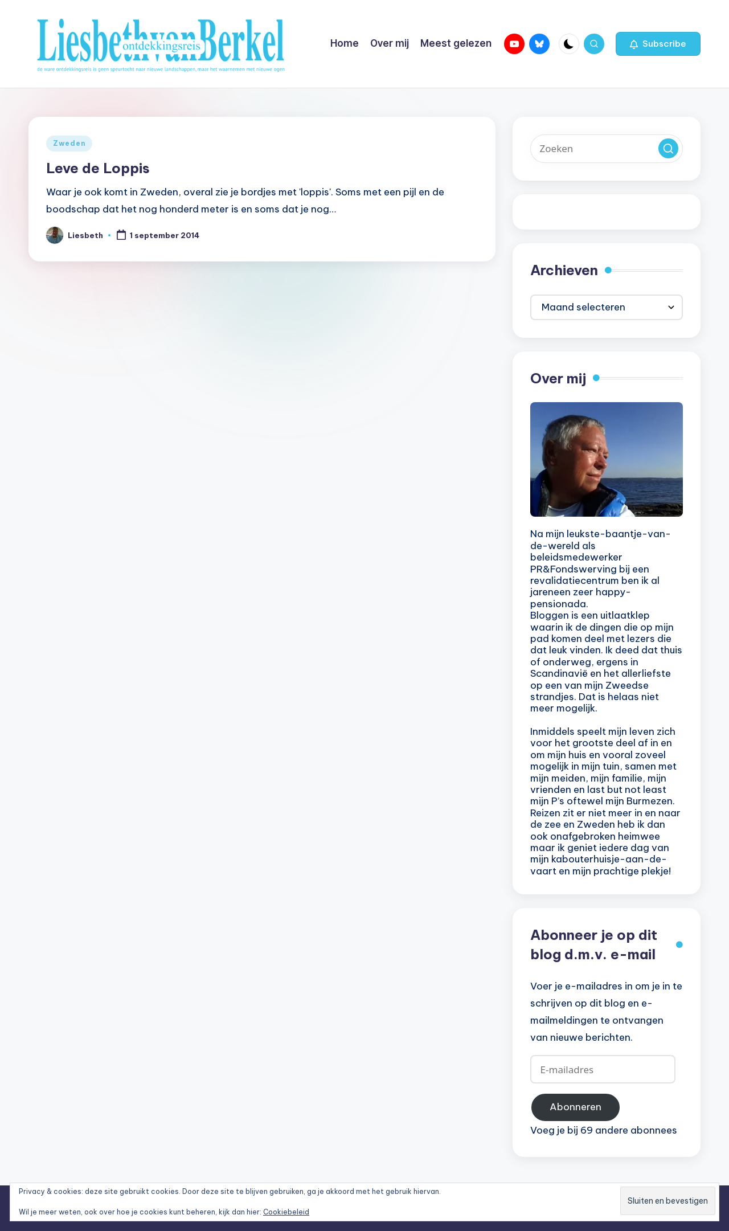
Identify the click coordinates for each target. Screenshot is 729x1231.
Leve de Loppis (98, 168)
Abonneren (575, 1107)
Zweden (69, 143)
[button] (658, 44)
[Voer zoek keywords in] (606, 148)
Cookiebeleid (286, 1212)
